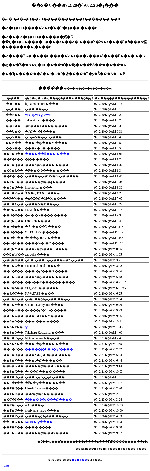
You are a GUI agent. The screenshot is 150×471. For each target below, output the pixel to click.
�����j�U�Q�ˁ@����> (50, 349)
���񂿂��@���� (26, 326)
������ (79, 459)
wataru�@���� (39, 421)
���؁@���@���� (38, 114)
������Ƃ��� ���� (47, 153)
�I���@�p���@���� (48, 399)
